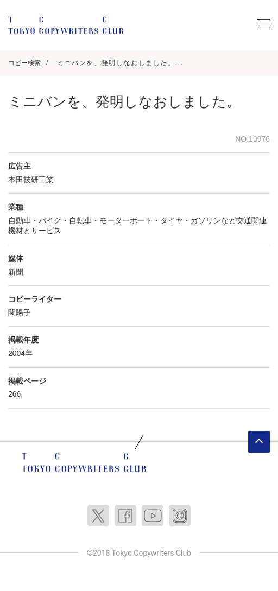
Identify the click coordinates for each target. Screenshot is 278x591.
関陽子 (19, 312)
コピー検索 (24, 63)
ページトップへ (259, 442)
